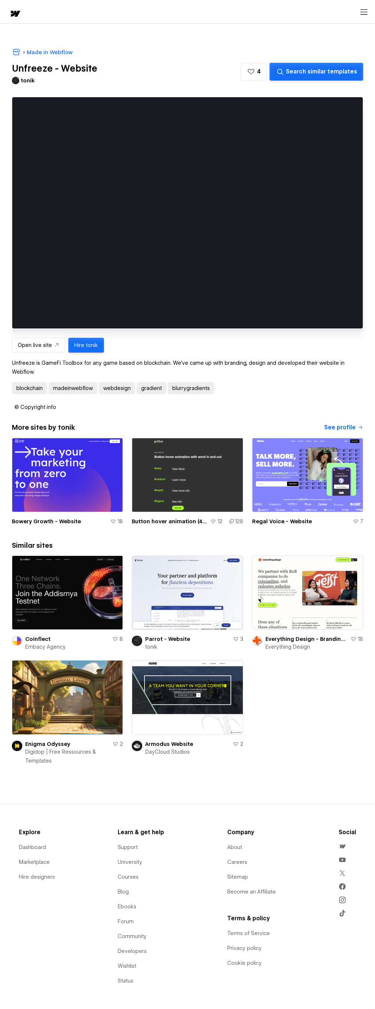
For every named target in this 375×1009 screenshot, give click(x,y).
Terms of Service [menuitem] (248, 933)
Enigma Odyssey (47, 744)
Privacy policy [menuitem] (244, 948)
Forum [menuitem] (126, 921)
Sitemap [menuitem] (237, 877)
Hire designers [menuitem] (37, 877)
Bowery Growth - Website (46, 521)
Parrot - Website (167, 639)
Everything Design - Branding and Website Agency (306, 639)
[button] (254, 72)
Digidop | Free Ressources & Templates (60, 756)
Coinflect (37, 639)
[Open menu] (364, 12)
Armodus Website (169, 744)
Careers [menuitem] (237, 862)
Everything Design (287, 647)
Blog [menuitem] (123, 892)
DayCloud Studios (167, 752)
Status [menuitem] (125, 981)
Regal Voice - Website (282, 521)
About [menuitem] (234, 847)
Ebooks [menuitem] (127, 907)
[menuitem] (342, 846)
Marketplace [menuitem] (34, 862)
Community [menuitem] (132, 936)
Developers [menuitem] (132, 951)
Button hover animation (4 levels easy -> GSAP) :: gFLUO (169, 521)
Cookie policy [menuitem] (244, 963)
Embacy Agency (45, 647)
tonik (151, 647)
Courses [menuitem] (128, 877)
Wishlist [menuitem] (127, 966)
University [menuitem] (130, 862)
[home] (15, 14)
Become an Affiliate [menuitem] (251, 892)
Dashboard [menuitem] (32, 847)
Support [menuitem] (128, 847)
